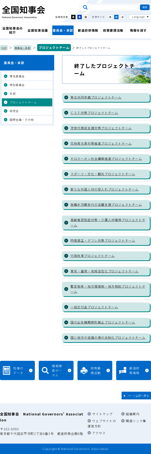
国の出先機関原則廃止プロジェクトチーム (102, 322)
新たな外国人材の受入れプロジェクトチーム (104, 189)
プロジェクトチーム (54, 47)
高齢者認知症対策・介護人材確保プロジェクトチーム (107, 222)
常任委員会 (17, 76)
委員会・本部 (63, 30)
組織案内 (132, 414)
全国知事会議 (37, 30)
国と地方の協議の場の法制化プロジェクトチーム (107, 337)
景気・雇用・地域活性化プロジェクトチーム (104, 271)
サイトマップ (102, 414)
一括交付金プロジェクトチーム (94, 307)
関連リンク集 (136, 420)
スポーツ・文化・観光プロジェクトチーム (102, 174)
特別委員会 (17, 85)
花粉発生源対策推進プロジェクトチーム (101, 143)
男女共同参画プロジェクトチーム (96, 97)
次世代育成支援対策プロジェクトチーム (101, 128)
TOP (4, 47)
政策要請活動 (113, 30)
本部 (13, 94)
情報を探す (138, 30)
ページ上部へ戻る (138, 395)
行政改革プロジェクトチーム (92, 255)
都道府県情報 (88, 30)
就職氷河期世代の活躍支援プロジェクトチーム (106, 204)
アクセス (99, 432)
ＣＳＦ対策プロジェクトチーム (94, 112)
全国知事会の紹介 (12, 30)
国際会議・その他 (22, 120)
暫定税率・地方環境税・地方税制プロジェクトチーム (107, 289)
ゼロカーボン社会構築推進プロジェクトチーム (106, 158)
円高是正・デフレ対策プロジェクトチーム (102, 240)
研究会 (14, 111)
